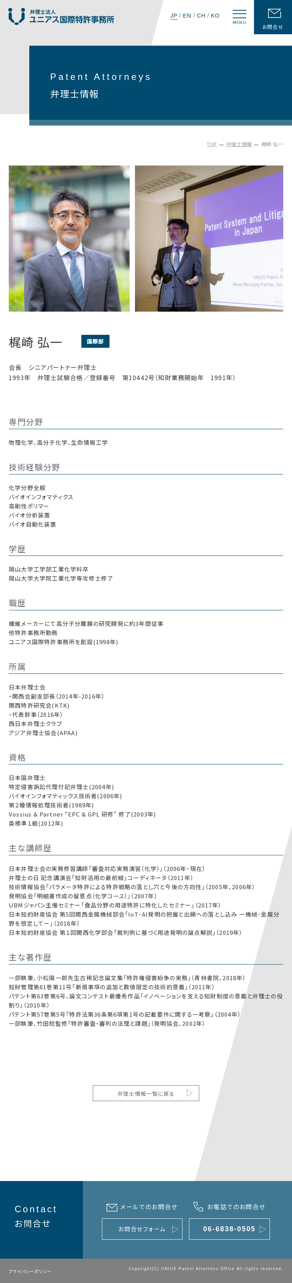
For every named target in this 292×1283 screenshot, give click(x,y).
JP (174, 15)
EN (187, 15)
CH (201, 15)
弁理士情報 (239, 144)
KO (215, 15)
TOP (212, 144)
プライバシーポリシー (30, 1271)
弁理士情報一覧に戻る (146, 1093)
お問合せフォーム (142, 1229)
